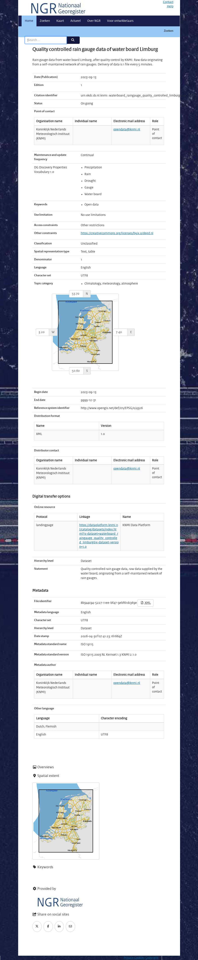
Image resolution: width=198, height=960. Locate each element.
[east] (120, 332)
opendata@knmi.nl (126, 129)
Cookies (139, 957)
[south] (76, 371)
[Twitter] (37, 926)
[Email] (70, 926)
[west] (42, 332)
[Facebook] (48, 926)
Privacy (128, 957)
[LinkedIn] (59, 926)
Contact (168, 2)
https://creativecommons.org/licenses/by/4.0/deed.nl (117, 233)
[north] (76, 293)
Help (170, 6)
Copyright (151, 957)
